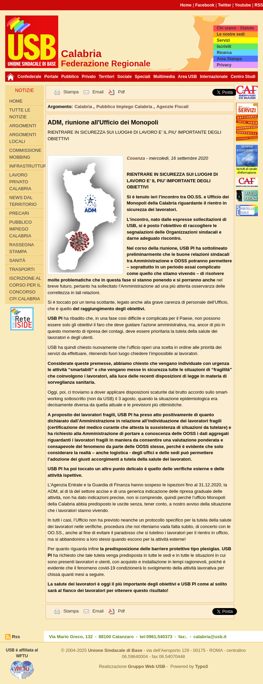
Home (185, 5)
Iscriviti (224, 46)
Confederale (29, 76)
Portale (51, 76)
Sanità (17, 260)
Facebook (204, 5)
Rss (16, 636)
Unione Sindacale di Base (115, 650)
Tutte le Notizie (19, 113)
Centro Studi (243, 76)
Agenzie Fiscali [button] (172, 106)
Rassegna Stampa (21, 248)
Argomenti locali (22, 138)
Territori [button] (106, 76)
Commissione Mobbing (25, 154)
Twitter (224, 5)
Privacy (224, 65)
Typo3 (201, 666)
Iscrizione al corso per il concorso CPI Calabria (25, 288)
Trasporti (22, 269)
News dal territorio (23, 201)
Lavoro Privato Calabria (20, 181)
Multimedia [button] (164, 76)
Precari (19, 213)
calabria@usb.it (209, 636)
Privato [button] (89, 76)
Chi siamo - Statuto (235, 28)
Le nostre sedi (231, 34)
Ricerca (224, 52)
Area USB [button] (187, 76)
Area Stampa (229, 58)
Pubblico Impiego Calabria (20, 229)
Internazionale (214, 76)
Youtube (243, 5)
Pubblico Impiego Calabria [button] (124, 106)
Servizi (223, 40)
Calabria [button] (84, 106)
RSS (258, 5)
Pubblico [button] (70, 76)
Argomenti (22, 125)
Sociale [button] (124, 76)
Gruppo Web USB (146, 666)
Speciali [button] (142, 76)
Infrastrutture (26, 166)
